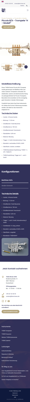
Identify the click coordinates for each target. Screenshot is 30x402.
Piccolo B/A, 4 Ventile (20, 18)
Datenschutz (15, 395)
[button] (26, 66)
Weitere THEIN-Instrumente (9, 337)
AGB (15, 397)
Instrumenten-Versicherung (9, 361)
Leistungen (6, 346)
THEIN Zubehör (6, 341)
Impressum (15, 393)
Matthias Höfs (7, 180)
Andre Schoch (7, 186)
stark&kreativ (19, 399)
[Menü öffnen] (27, 10)
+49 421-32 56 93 (9, 3)
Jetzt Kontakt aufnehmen (15, 268)
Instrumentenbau (6, 351)
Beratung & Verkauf (7, 357)
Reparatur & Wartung (7, 354)
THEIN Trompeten (7, 331)
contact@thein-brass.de (19, 3)
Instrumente (6, 326)
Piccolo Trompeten (7, 18)
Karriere (22, 5)
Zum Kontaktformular (10, 311)
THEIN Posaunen (6, 334)
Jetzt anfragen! (8, 27)
